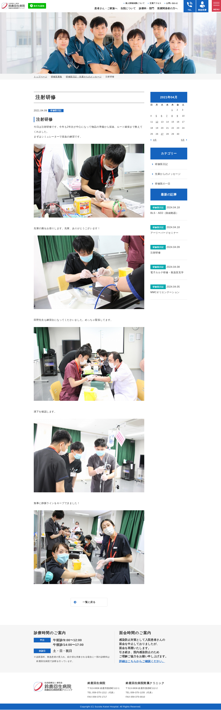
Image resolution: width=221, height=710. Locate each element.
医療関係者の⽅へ (167, 8)
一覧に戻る (89, 602)
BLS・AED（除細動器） (164, 213)
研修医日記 (161, 164)
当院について (128, 8)
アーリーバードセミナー (164, 232)
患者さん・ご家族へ (105, 8)
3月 (155, 140)
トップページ (40, 76)
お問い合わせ (172, 3)
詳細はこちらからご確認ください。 (142, 661)
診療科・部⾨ (146, 8)
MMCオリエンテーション (165, 292)
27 (162, 134)
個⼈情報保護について (135, 3)
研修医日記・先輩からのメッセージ (84, 76)
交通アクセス (155, 3)
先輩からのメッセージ (167, 174)
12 (157, 122)
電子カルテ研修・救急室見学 (167, 272)
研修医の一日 (162, 183)
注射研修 (155, 252)
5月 (183, 140)
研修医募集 (56, 76)
